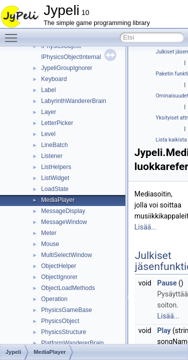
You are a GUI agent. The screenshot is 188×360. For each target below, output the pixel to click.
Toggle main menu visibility (13, 33)
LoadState (55, 189)
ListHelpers (56, 167)
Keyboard (54, 79)
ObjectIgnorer (59, 277)
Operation (54, 299)
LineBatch (54, 145)
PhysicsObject (60, 321)
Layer (48, 112)
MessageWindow (64, 222)
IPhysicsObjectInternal (71, 57)
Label (48, 90)
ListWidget (55, 178)
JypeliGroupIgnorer (66, 68)
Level (48, 134)
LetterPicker (57, 123)
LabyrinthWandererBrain (73, 101)
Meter (49, 233)
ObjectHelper (58, 266)
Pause (166, 283)
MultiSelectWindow (66, 255)
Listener (52, 156)
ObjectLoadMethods (68, 288)
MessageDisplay (63, 211)
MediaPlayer (58, 200)
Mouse (50, 244)
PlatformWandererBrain (72, 343)
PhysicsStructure (63, 332)
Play (163, 330)
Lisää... (145, 227)
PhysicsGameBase (66, 310)
